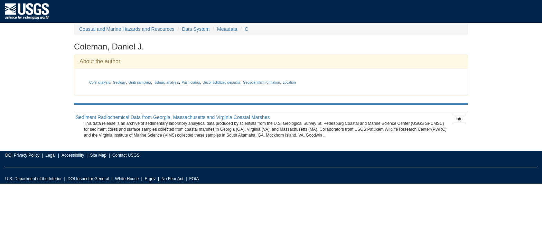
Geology (119, 82)
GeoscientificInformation (261, 82)
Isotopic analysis (166, 82)
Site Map (98, 155)
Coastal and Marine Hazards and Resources (126, 29)
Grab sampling (139, 82)
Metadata (227, 29)
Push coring (190, 82)
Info (459, 119)
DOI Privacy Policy (22, 155)
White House (127, 178)
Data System (195, 29)
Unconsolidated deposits (221, 82)
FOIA (194, 178)
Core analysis (99, 82)
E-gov (150, 178)
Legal (50, 155)
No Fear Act (172, 178)
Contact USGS (126, 155)
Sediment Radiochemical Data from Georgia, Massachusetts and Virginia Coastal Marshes (173, 117)
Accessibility (73, 155)
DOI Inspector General (88, 178)
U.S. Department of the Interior (33, 178)
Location (289, 82)
